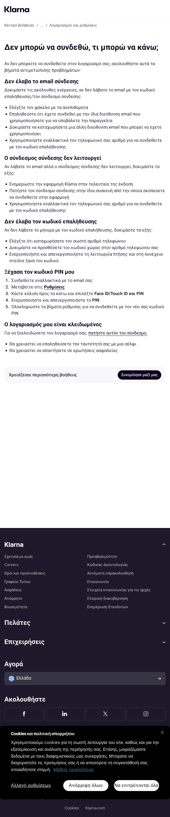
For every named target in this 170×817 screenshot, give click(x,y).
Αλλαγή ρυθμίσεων (31, 785)
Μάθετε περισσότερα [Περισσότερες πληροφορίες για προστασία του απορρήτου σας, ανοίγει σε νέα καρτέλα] (73, 769)
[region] (85, 762)
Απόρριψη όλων (86, 785)
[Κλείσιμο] (162, 732)
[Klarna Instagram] (146, 713)
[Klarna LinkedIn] (64, 713)
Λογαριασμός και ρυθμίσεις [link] (73, 25)
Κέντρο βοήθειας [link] (19, 25)
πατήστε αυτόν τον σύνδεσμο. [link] (117, 333)
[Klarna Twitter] (105, 713)
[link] (54, 287)
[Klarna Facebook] (24, 713)
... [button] (41, 25)
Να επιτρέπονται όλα (136, 785)
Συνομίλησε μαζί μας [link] (139, 375)
